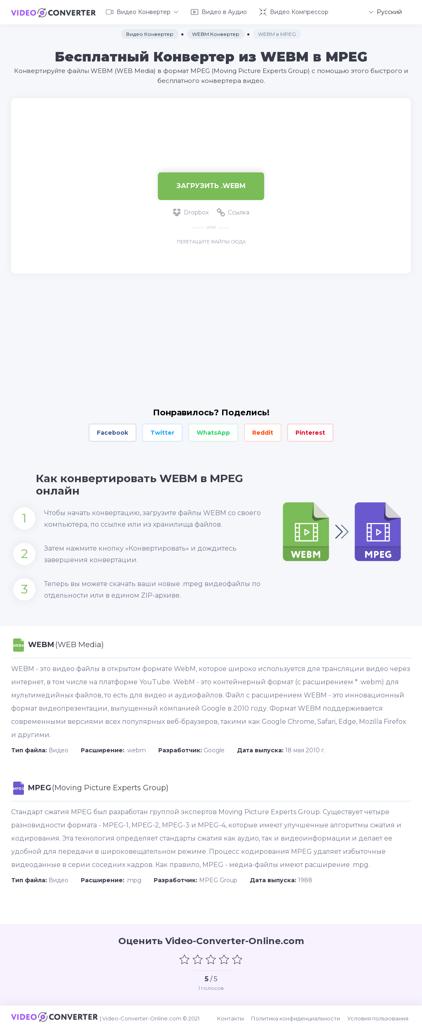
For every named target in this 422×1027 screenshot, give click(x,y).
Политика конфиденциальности (299, 1015)
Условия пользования (380, 1015)
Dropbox (191, 211)
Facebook (112, 431)
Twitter (162, 431)
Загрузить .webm (211, 184)
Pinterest (310, 431)
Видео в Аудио (219, 11)
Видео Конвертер (142, 11)
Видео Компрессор (293, 11)
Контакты (235, 1015)
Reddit (262, 431)
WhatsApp (213, 431)
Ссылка (233, 211)
